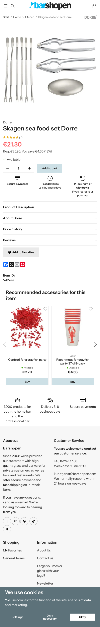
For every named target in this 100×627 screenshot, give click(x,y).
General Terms (14, 558)
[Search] (12, 6)
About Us (44, 550)
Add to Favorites (21, 252)
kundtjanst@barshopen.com (75, 474)
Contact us (45, 558)
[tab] (50, 207)
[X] (11, 264)
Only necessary (50, 617)
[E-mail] (17, 264)
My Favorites (12, 550)
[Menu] (5, 6)
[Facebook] (6, 264)
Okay (82, 617)
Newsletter (45, 583)
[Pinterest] (22, 264)
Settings (17, 617)
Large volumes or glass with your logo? (49, 571)
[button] (27, 381)
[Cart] (94, 6)
